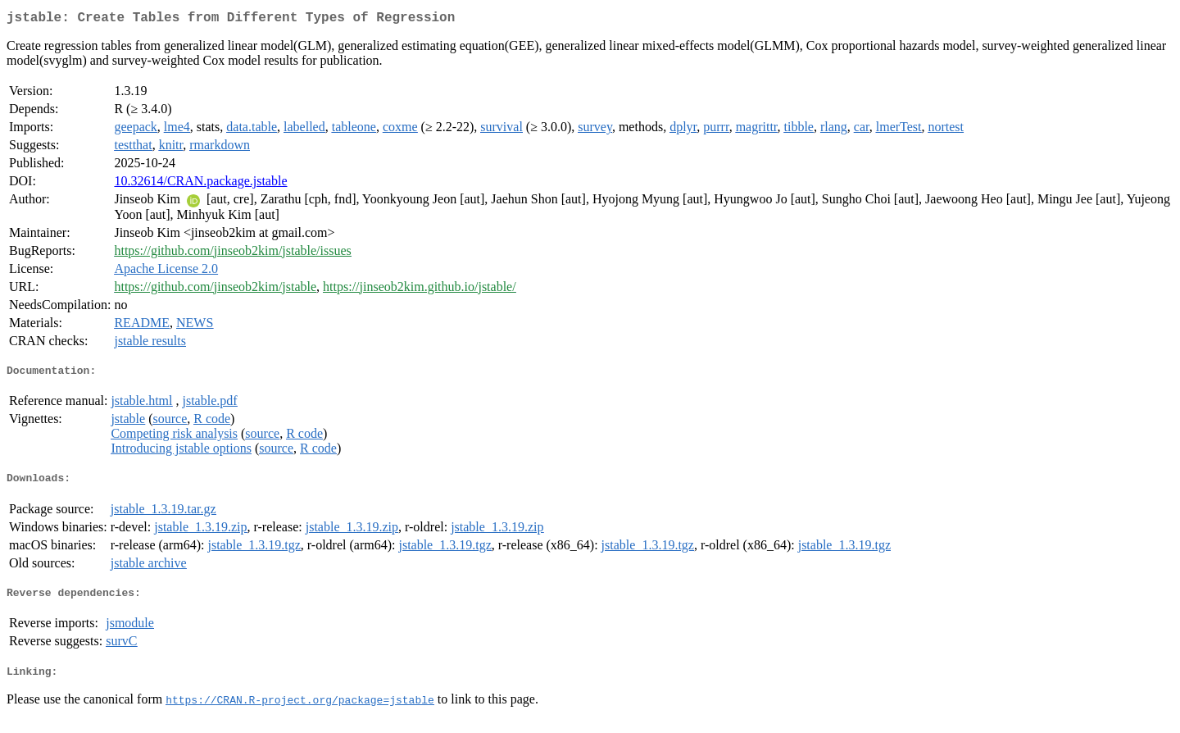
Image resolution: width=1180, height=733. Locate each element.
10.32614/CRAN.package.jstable (200, 184)
